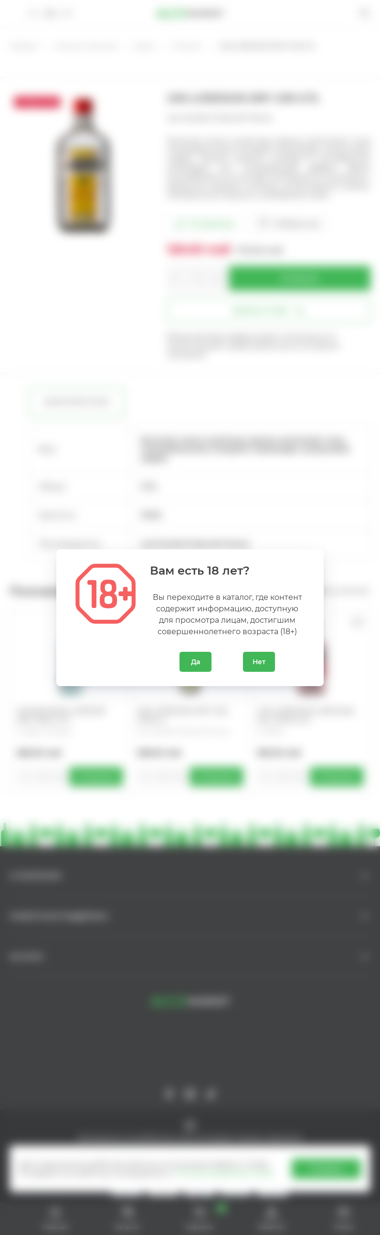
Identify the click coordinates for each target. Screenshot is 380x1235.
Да (195, 662)
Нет (259, 662)
